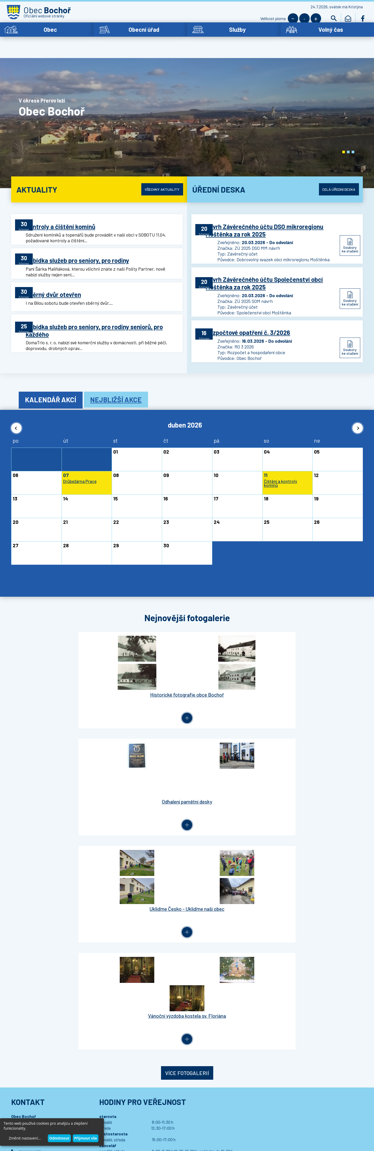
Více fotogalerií (187, 726)
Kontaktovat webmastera (73, 1109)
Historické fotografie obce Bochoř (55, 677)
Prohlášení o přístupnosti (116, 1109)
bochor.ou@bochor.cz (40, 822)
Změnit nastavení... (25, 1138)
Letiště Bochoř (25, 885)
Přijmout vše (85, 1138)
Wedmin (117, 1114)
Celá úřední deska (334, 176)
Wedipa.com (28, 1114)
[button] (343, 139)
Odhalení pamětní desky (143, 677)
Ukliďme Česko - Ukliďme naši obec (230, 677)
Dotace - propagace (30, 876)
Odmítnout (59, 1138)
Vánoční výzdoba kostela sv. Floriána (319, 680)
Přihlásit (116, 923)
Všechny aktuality (158, 176)
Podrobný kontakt (40, 850)
